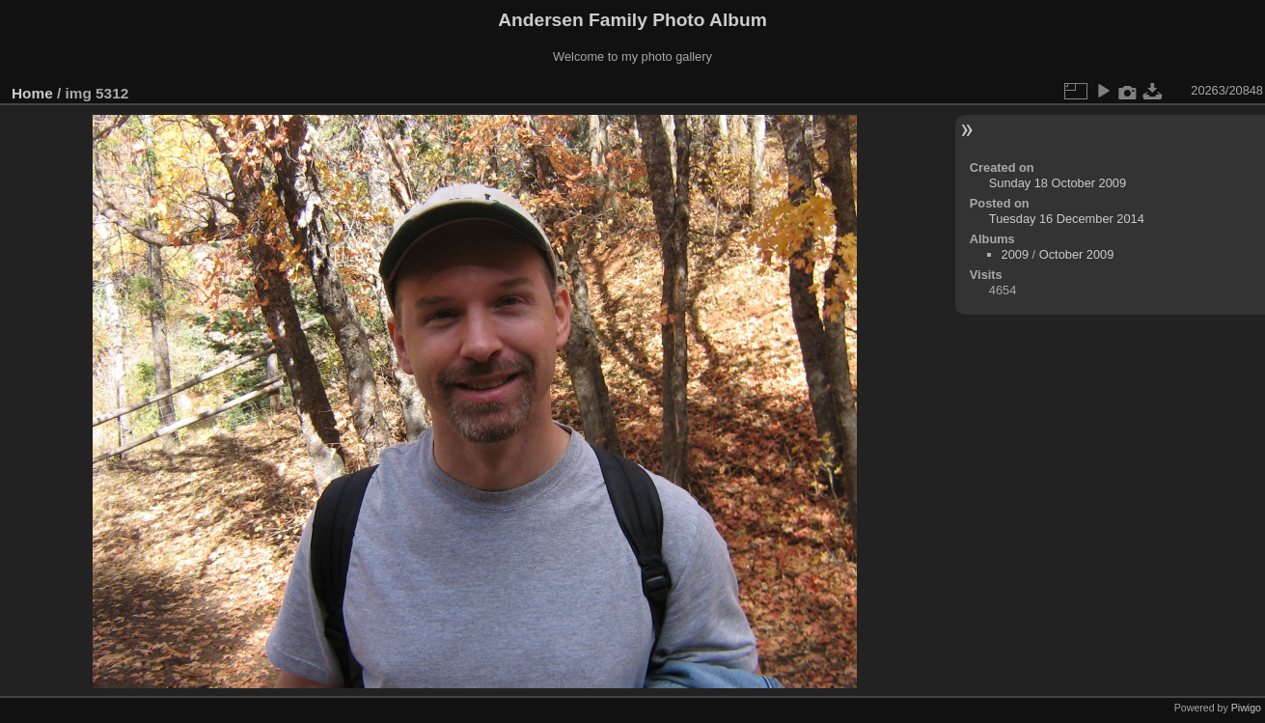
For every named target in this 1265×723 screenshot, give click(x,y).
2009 (1015, 254)
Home (32, 93)
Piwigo (1246, 707)
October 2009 (1076, 254)
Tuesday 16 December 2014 (1066, 218)
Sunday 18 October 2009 (1057, 183)
